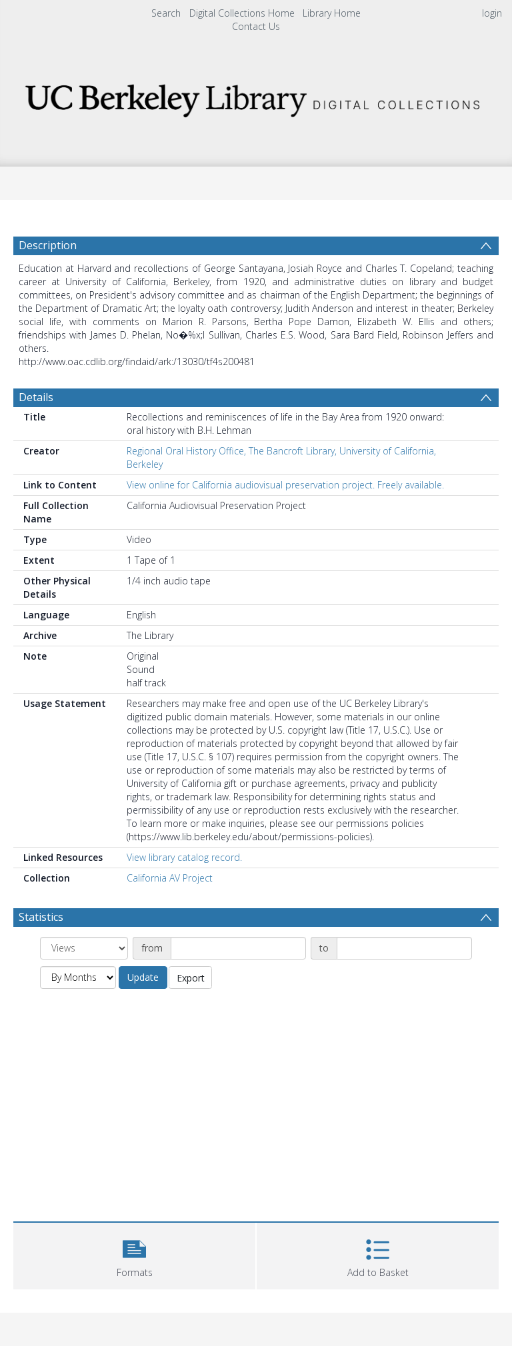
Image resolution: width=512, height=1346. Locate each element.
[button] (134, 1254)
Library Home (332, 13)
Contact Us (256, 26)
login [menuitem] (492, 13)
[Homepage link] (255, 97)
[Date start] (238, 948)
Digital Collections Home (242, 13)
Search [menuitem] (166, 13)
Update (143, 977)
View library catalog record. (184, 857)
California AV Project (170, 878)
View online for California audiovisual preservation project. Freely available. (285, 484)
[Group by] (84, 948)
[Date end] (404, 948)
